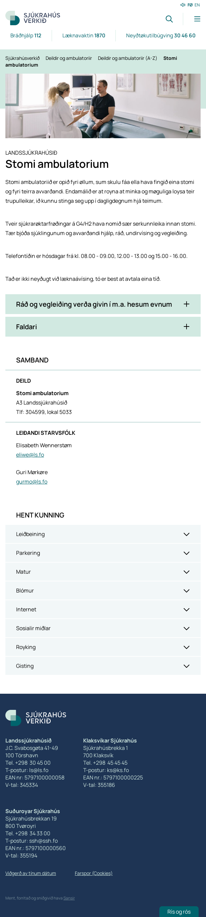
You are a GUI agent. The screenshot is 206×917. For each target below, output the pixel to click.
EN (197, 5)
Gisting (25, 666)
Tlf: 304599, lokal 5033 (44, 412)
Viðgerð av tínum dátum (30, 873)
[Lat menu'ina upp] (192, 19)
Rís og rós (179, 911)
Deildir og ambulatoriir (69, 58)
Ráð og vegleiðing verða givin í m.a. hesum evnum (94, 304)
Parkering (28, 553)
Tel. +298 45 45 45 (105, 762)
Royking (26, 647)
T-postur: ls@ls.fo (26, 770)
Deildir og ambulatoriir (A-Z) (128, 58)
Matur (23, 571)
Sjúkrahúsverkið (23, 58)
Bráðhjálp (25, 35)
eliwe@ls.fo (30, 454)
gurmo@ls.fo (31, 481)
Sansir (69, 898)
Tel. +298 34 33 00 (27, 833)
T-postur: (17, 840)
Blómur (25, 590)
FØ (190, 5)
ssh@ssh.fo (43, 840)
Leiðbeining (30, 534)
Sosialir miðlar (33, 628)
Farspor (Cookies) (94, 873)
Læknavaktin (83, 35)
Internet (26, 609)
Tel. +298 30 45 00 (28, 762)
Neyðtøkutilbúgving (161, 35)
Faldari (26, 326)
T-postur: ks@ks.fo (106, 770)
